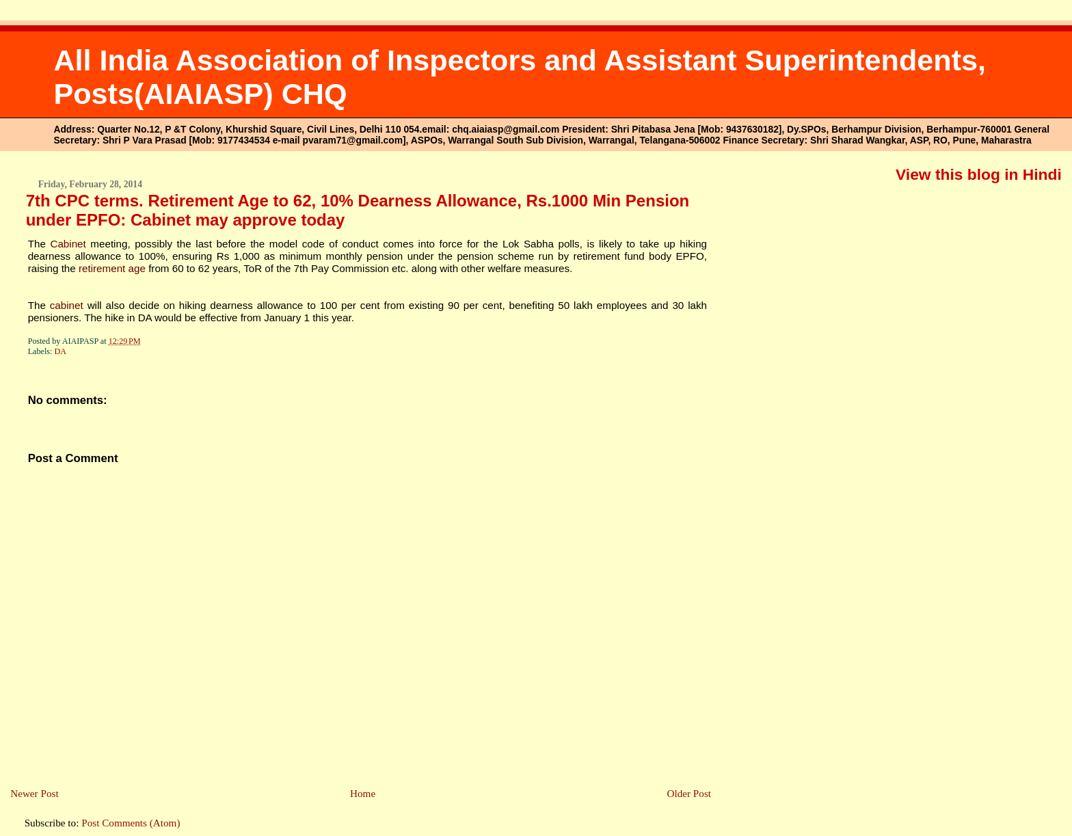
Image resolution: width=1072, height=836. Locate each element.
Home (362, 793)
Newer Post (34, 793)
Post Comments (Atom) (130, 822)
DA (61, 351)
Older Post (689, 793)
